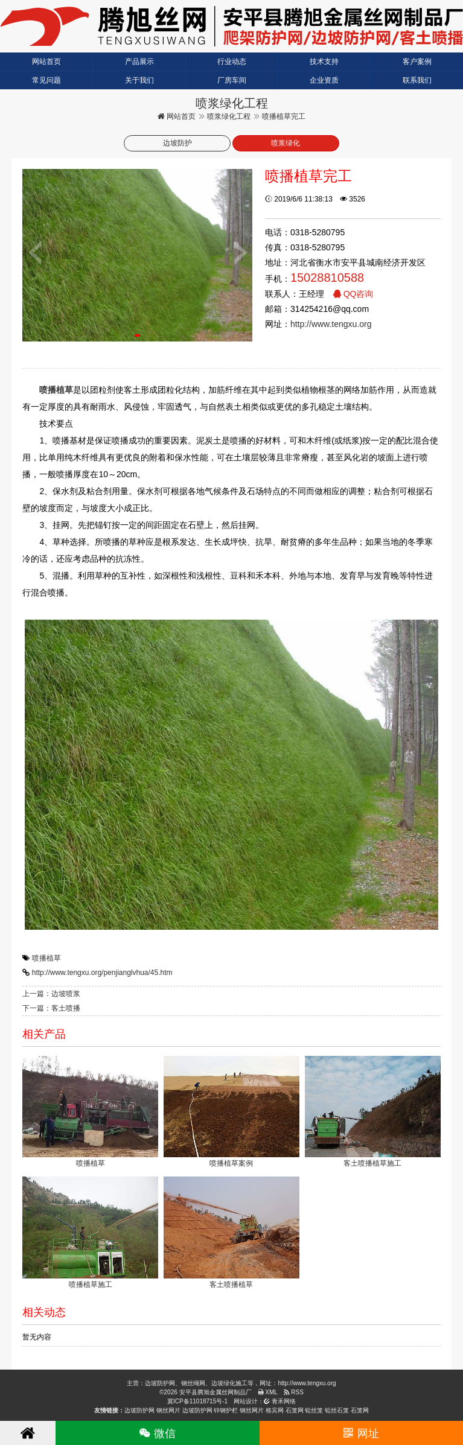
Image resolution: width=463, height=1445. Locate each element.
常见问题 (46, 80)
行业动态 (231, 61)
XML (268, 1392)
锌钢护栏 (226, 1410)
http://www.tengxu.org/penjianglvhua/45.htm (102, 972)
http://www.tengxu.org (331, 324)
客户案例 (417, 61)
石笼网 (295, 1410)
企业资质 (324, 80)
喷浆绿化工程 (229, 116)
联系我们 (417, 80)
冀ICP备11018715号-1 (197, 1401)
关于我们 (139, 80)
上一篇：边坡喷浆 (51, 993)
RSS (294, 1392)
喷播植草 (46, 958)
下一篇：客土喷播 (51, 1008)
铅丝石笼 (337, 1410)
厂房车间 (231, 80)
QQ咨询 (353, 294)
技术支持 (324, 61)
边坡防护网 (139, 1410)
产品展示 (139, 61)
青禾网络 (280, 1401)
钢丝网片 (168, 1410)
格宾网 (275, 1410)
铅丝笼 (314, 1410)
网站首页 (46, 61)
